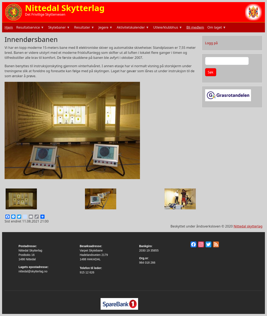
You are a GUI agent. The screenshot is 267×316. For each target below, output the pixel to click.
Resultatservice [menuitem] (29, 28)
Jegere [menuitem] (105, 28)
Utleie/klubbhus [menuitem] (167, 28)
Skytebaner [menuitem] (58, 28)
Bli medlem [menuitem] (195, 27)
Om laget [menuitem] (216, 28)
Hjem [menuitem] (9, 27)
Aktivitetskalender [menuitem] (132, 28)
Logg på (211, 43)
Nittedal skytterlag (248, 226)
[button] (21, 198)
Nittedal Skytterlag (65, 8)
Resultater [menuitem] (83, 28)
